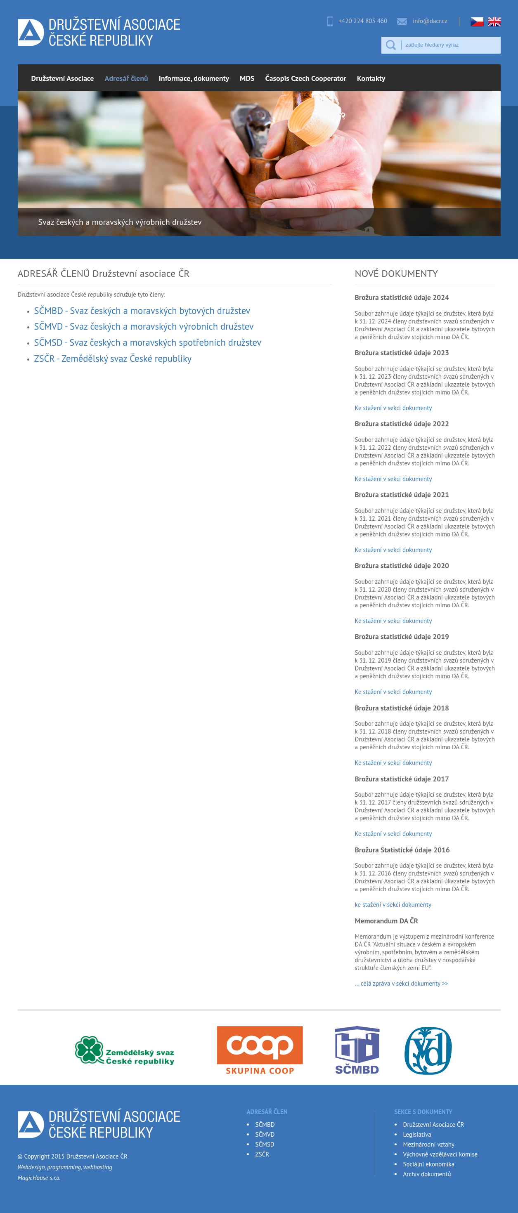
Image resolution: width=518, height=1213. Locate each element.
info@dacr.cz (430, 21)
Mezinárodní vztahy (428, 1144)
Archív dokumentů (427, 1174)
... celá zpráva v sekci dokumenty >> (401, 983)
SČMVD (265, 1134)
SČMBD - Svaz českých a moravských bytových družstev (142, 310)
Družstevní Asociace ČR (433, 1124)
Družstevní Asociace (62, 78)
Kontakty (371, 78)
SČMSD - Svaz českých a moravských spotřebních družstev (148, 342)
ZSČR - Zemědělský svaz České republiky (113, 358)
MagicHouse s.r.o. (39, 1178)
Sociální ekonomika (429, 1164)
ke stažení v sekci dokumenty (394, 905)
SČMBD (265, 1124)
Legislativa (417, 1134)
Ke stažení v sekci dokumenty (393, 408)
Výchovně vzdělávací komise (440, 1154)
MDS (247, 78)
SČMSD (264, 1144)
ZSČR (262, 1154)
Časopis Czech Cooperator (305, 78)
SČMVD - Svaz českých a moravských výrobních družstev (144, 326)
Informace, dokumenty (194, 78)
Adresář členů (126, 78)
